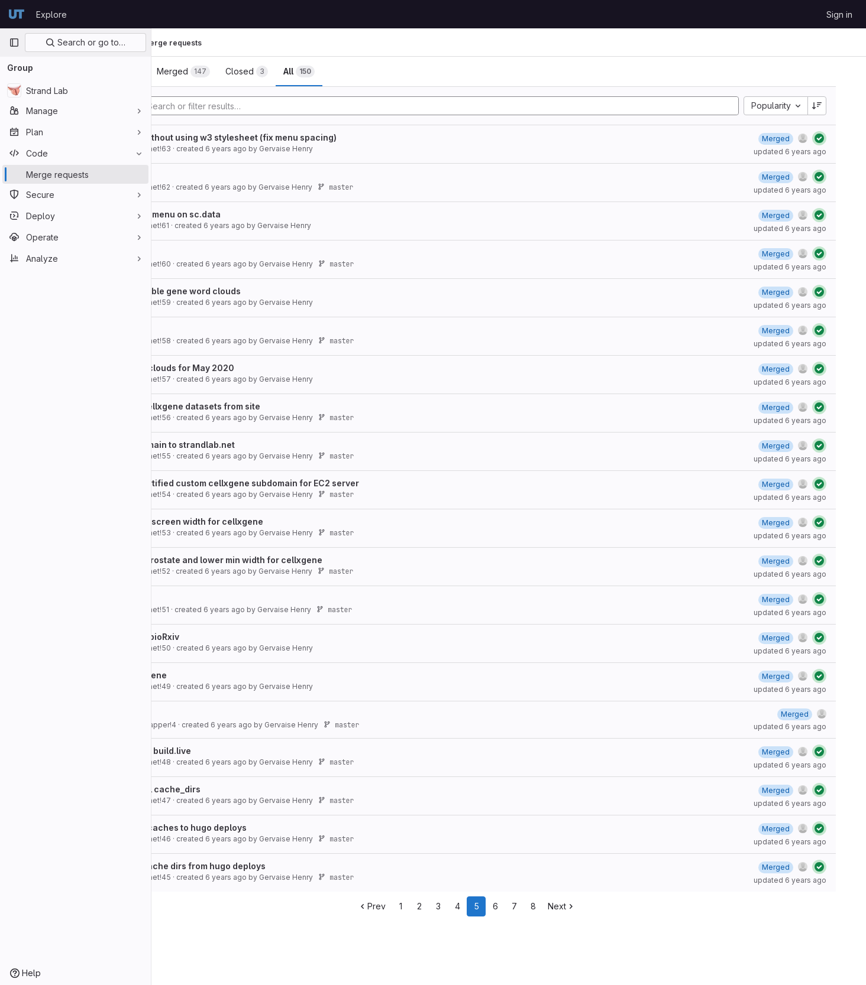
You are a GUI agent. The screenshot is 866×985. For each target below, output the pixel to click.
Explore (51, 14)
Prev (414, 906)
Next (604, 906)
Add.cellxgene (205, 675)
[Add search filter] (484, 106)
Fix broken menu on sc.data (232, 214)
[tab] (191, 71)
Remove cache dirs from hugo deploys (254, 866)
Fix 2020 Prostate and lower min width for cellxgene (282, 560)
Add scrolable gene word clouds (242, 291)
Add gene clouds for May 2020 (238, 368)
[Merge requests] (75, 174)
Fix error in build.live (217, 751)
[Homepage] (17, 14)
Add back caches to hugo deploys (245, 828)
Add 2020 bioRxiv (211, 637)
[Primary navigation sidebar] (14, 42)
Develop (192, 176)
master (403, 187)
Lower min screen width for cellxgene (253, 521)
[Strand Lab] (75, 90)
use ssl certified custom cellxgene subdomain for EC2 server (301, 483)
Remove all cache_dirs (222, 789)
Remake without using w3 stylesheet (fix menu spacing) (290, 137)
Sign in (839, 14)
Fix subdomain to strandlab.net (239, 445)
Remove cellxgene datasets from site (251, 406)
